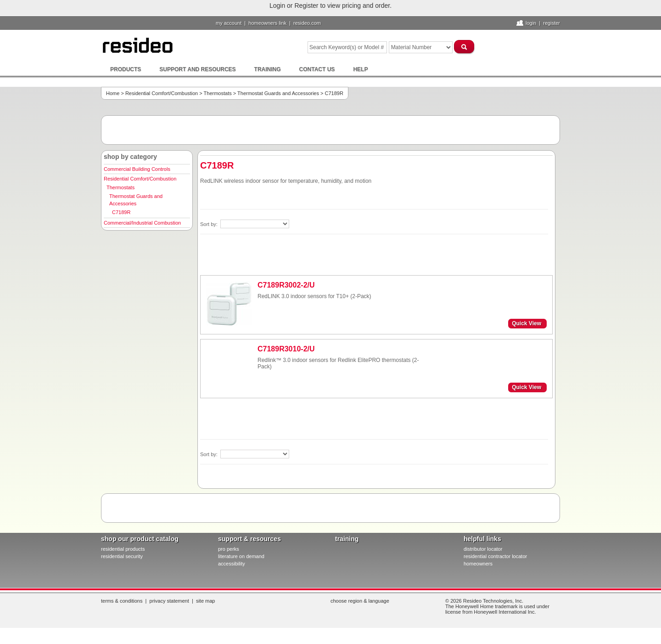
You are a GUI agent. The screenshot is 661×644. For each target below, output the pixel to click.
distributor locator (483, 549)
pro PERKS (228, 549)
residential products (123, 549)
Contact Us (317, 69)
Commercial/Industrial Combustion (142, 223)
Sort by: (209, 224)
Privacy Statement (169, 601)
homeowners (478, 563)
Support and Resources (197, 69)
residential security (122, 556)
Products (125, 69)
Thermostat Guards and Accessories (278, 93)
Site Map (205, 601)
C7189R (121, 212)
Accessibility (231, 563)
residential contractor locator (495, 556)
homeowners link (267, 23)
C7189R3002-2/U (286, 285)
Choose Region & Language (359, 601)
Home (112, 93)
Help (360, 69)
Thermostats (218, 93)
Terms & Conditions (121, 601)
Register (551, 23)
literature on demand (241, 556)
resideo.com (307, 23)
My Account (228, 23)
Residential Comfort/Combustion (161, 93)
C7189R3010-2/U (286, 349)
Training (267, 69)
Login (531, 23)
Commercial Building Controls (137, 169)
